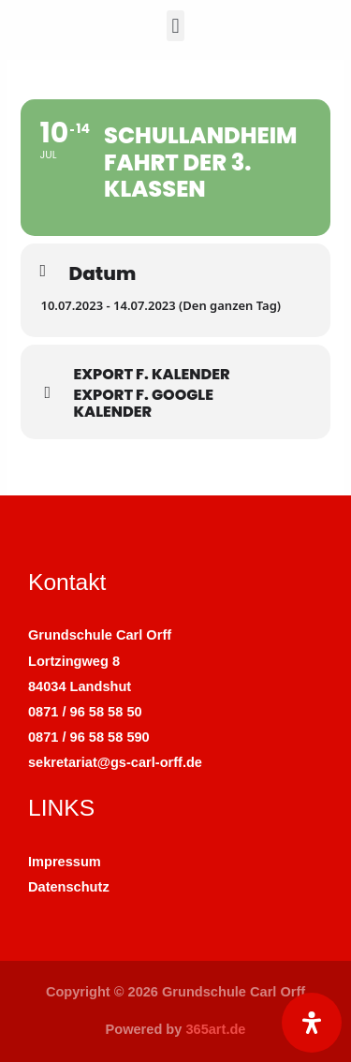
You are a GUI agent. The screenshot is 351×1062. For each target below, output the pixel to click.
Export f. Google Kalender (143, 403)
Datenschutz (69, 886)
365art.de (215, 1029)
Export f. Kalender (151, 374)
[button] (175, 25)
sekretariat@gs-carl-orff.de (115, 762)
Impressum (64, 861)
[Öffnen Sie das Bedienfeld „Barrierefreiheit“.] (312, 1023)
